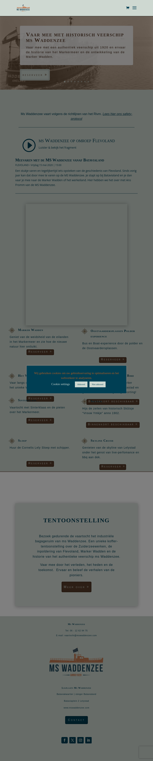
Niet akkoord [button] (97, 384)
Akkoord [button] (81, 384)
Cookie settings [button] (60, 384)
